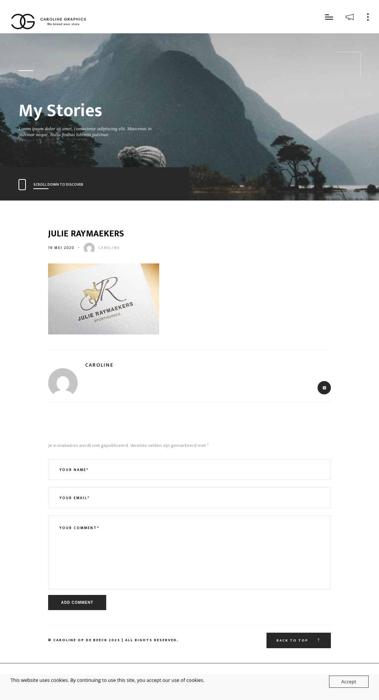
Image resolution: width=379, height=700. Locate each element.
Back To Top (298, 640)
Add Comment (77, 602)
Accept (348, 681)
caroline (109, 248)
